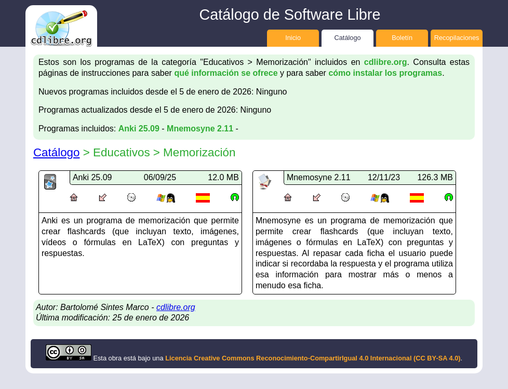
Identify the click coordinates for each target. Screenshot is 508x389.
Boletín (402, 38)
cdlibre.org (385, 62)
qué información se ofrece (225, 73)
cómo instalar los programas (385, 73)
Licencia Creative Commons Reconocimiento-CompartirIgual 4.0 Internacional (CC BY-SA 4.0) (312, 358)
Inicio (293, 38)
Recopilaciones (456, 38)
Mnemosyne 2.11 (200, 128)
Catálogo (347, 38)
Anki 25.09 (138, 128)
